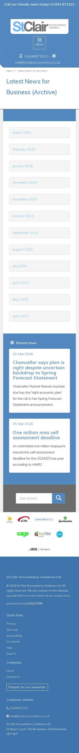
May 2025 (20, 299)
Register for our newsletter (27, 687)
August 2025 (22, 249)
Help (9, 647)
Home (10, 670)
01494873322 (17, 708)
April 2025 (20, 316)
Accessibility (14, 635)
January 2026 (22, 166)
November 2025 (24, 199)
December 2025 (24, 182)
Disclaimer (13, 641)
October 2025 (23, 216)
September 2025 (25, 233)
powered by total (24, 603)
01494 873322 (63, 4)
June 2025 (20, 283)
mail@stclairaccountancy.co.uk (37, 62)
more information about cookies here (46, 595)
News (9, 70)
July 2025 (19, 266)
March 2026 (21, 132)
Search (11, 653)
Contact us (13, 676)
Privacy (11, 623)
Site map (12, 629)
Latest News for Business (33, 70)
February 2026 (23, 149)
